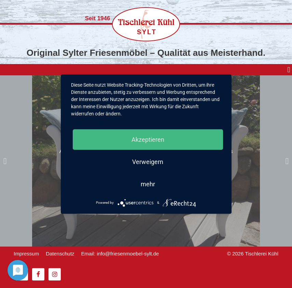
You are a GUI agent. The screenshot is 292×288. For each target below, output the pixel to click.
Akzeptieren (147, 139)
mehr (148, 183)
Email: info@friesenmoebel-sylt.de (120, 253)
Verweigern (147, 161)
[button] (289, 69)
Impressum (26, 253)
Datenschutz (60, 253)
